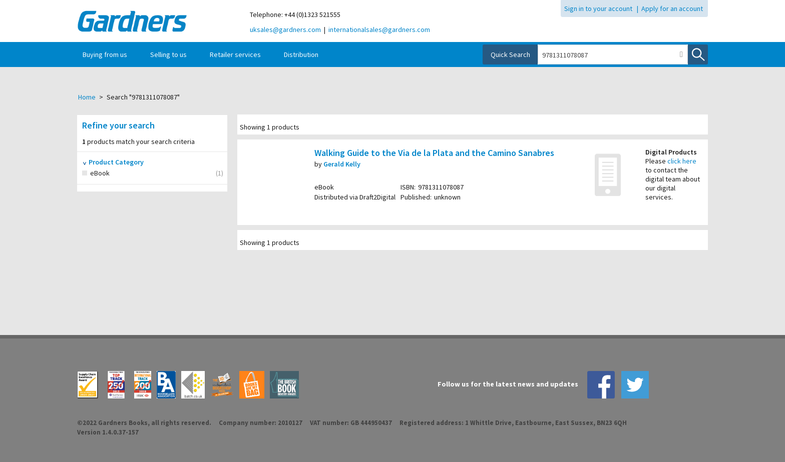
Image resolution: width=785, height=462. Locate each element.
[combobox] (606, 55)
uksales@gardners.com (285, 29)
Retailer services (235, 54)
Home (87, 97)
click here (681, 161)
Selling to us (168, 54)
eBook (111, 173)
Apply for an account (672, 8)
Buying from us (105, 54)
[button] (681, 54)
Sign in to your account (598, 8)
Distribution (301, 54)
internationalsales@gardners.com (379, 29)
